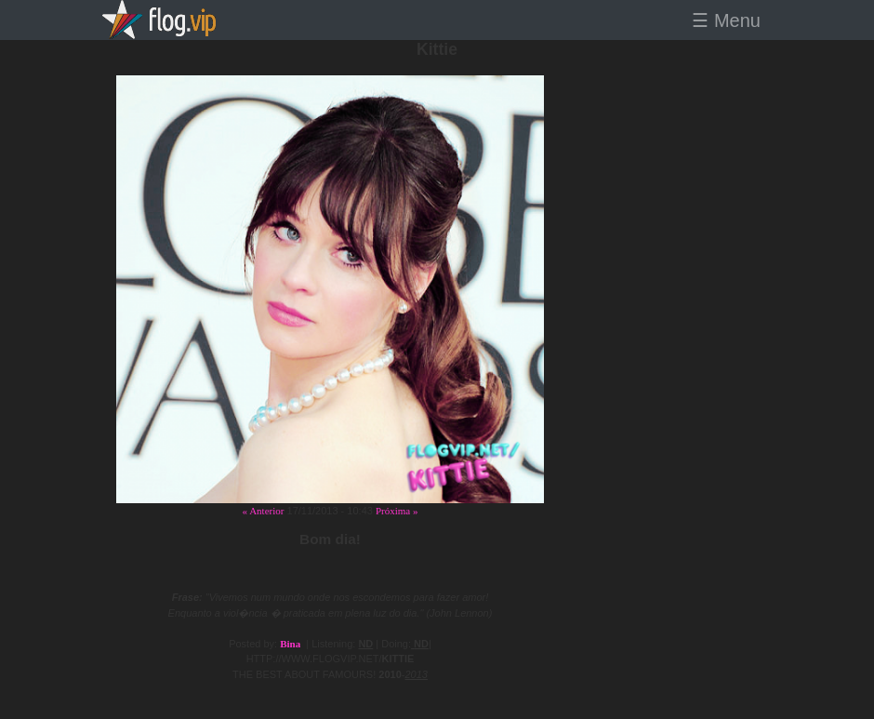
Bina (290, 643)
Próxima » (397, 510)
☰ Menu (726, 20)
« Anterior (264, 510)
